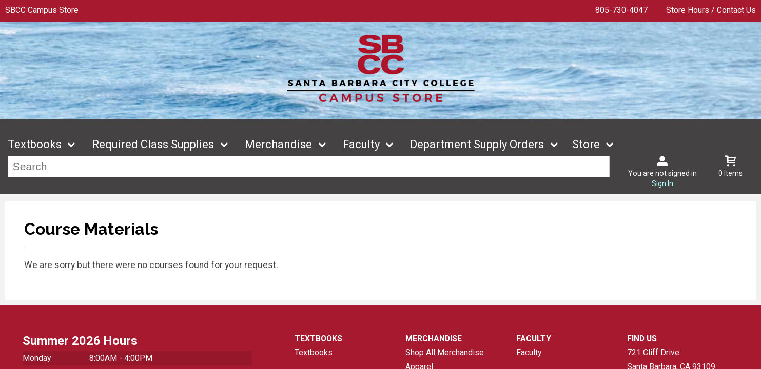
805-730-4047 (621, 10)
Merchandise (278, 144)
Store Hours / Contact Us (711, 10)
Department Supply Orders (477, 144)
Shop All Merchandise (444, 352)
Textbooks (35, 144)
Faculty (361, 144)
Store (586, 144)
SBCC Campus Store (42, 10)
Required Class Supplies (153, 144)
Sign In (662, 183)
